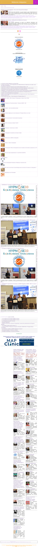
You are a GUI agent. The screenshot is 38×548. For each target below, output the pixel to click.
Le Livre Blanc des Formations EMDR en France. (10, 318)
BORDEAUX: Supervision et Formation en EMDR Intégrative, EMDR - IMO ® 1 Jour (18, 220)
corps (17, 15)
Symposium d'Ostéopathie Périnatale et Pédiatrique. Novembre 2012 (14, 162)
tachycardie (5, 28)
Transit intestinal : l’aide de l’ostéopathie (9, 142)
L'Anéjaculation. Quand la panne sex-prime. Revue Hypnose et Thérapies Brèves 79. (16, 91)
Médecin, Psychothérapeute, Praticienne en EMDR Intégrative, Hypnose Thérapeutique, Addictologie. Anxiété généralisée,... (31, 397)
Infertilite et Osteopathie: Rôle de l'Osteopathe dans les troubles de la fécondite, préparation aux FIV (19, 147)
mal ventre (13, 16)
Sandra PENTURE (30, 384)
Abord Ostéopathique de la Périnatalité (9, 172)
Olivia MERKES (29, 438)
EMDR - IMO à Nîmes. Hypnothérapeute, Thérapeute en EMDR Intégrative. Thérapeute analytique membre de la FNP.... (31, 450)
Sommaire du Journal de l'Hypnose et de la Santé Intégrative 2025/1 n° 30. (15, 86)
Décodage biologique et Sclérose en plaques (10, 330)
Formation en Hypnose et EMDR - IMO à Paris (19, 452)
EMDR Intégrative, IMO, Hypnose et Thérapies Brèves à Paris (18, 350)
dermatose (20, 15)
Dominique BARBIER (30, 489)
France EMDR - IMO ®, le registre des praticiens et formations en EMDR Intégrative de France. (31, 351)
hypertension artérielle (4, 16)
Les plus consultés (11, 316)
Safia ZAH (28, 421)
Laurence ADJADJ (30, 481)
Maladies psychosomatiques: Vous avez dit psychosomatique (14, 9)
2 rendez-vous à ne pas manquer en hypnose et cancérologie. (18, 411)
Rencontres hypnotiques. (18, 472)
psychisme (6, 17)
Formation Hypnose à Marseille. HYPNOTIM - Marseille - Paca (19, 69)
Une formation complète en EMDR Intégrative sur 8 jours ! (12, 328)
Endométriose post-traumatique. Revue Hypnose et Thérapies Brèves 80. (14, 89)
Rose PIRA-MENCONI (31, 463)
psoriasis (2, 17)
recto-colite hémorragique (24, 17)
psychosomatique (16, 17)
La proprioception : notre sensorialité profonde (10, 108)
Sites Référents (4, 157)
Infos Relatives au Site (19, 333)
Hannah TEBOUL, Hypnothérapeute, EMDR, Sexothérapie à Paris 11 (18, 462)
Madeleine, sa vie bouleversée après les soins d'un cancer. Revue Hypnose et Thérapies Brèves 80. (19, 90)
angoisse (5, 15)
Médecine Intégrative (19, 2)
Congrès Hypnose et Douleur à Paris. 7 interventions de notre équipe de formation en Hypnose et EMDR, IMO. (18, 439)
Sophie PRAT (29, 429)
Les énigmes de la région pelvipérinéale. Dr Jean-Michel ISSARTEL (14, 152)
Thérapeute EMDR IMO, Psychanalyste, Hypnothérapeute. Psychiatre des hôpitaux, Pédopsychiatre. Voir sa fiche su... (31, 493)
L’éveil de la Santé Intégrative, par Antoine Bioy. (10, 83)
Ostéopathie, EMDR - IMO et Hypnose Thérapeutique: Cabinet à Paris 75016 (15, 98)
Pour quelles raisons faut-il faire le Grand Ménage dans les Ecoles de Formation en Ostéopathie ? (19, 167)
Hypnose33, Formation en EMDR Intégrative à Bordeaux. (31, 410)
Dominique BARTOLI (30, 401)
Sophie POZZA (29, 471)
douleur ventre (25, 15)
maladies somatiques (29, 16)
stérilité (33, 17)
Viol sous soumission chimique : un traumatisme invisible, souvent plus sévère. (30, 498)
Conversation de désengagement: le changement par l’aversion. (17, 528)
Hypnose (12, 542)
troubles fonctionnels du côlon (17, 28)
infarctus (10, 16)
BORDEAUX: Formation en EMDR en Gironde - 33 (12, 184)
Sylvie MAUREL (29, 446)
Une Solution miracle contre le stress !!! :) (9, 325)
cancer (15, 15)
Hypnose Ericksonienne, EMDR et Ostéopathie (10, 137)
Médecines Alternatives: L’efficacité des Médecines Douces (14, 20)
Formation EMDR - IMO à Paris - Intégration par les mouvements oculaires (18, 384)
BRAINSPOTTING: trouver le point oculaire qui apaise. (18, 373)
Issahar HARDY (29, 358)
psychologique (10, 17)
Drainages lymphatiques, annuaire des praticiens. (10, 331)
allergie (2, 15)
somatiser (30, 17)
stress (2, 28)
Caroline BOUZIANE (30, 367)
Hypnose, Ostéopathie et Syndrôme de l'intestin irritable (11, 132)
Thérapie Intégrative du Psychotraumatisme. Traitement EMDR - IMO (14, 103)
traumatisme (9, 28)
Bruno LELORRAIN (30, 375)
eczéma (32, 15)
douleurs (29, 15)
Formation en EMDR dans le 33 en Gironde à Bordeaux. (13, 248)
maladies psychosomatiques (20, 16)
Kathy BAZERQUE (30, 454)
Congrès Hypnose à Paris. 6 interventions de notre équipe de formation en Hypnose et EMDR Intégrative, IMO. (18, 398)
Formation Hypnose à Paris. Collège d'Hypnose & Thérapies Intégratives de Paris (19, 53)
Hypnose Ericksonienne (21, 542)
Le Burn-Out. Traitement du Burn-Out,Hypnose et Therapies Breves (18, 508)
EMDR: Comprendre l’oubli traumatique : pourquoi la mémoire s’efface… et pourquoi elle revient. (18, 359)
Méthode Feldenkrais (6, 322)
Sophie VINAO (29, 393)
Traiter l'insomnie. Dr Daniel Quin (17, 499)
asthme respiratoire (10, 15)
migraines (34, 16)
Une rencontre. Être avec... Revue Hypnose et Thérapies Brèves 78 (13, 96)
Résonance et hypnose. (18, 518)
